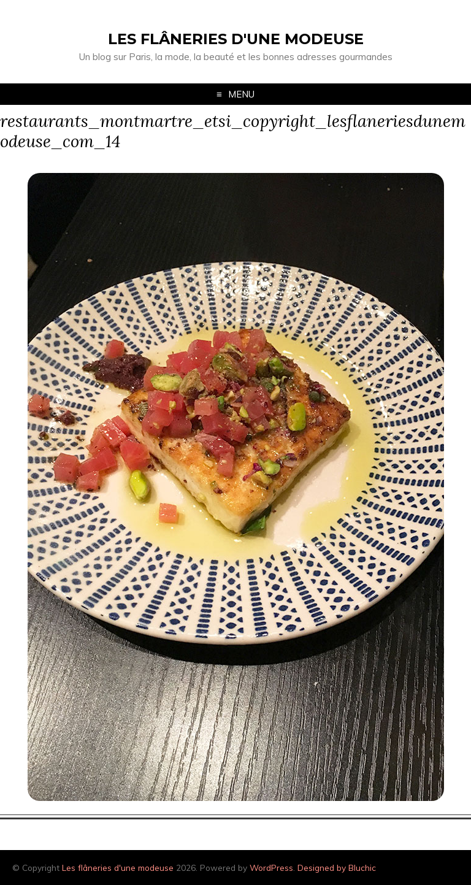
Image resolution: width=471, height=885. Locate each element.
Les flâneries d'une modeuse (236, 39)
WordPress (271, 867)
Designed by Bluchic (336, 867)
